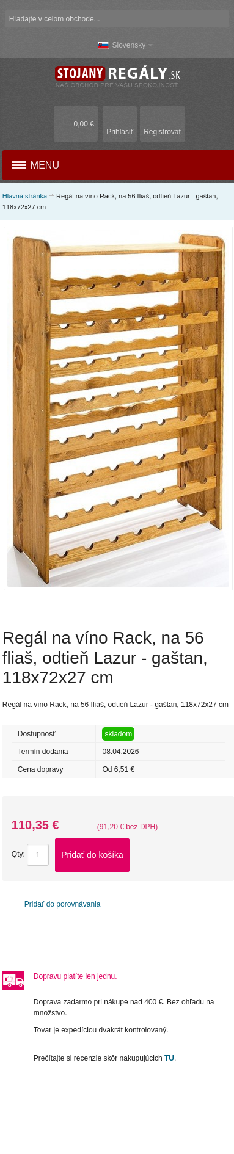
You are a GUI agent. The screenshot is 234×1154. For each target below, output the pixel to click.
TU (169, 1058)
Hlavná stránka (24, 196)
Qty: (18, 855)
